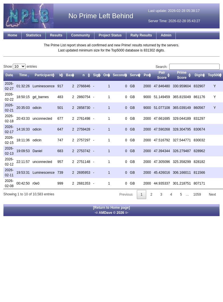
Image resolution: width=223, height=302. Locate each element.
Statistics (33, 35)
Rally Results (141, 35)
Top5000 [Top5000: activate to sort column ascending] (215, 75)
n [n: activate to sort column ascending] (83, 75)
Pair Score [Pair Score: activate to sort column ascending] (161, 75)
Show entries (20, 67)
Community (80, 35)
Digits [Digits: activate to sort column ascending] (199, 75)
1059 (197, 194)
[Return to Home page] (111, 208)
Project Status (110, 35)
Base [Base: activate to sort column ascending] (70, 75)
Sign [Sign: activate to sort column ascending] (96, 75)
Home (12, 35)
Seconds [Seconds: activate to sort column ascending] (120, 75)
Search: (188, 67)
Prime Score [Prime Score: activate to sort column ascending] (181, 75)
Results (56, 35)
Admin (166, 35)
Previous (126, 194)
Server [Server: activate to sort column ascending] (135, 75)
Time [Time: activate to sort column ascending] (23, 75)
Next (212, 194)
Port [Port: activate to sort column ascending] (147, 75)
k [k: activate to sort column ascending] (60, 75)
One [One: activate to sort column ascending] (106, 75)
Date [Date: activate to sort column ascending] (9, 75)
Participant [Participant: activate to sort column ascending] (43, 75)
